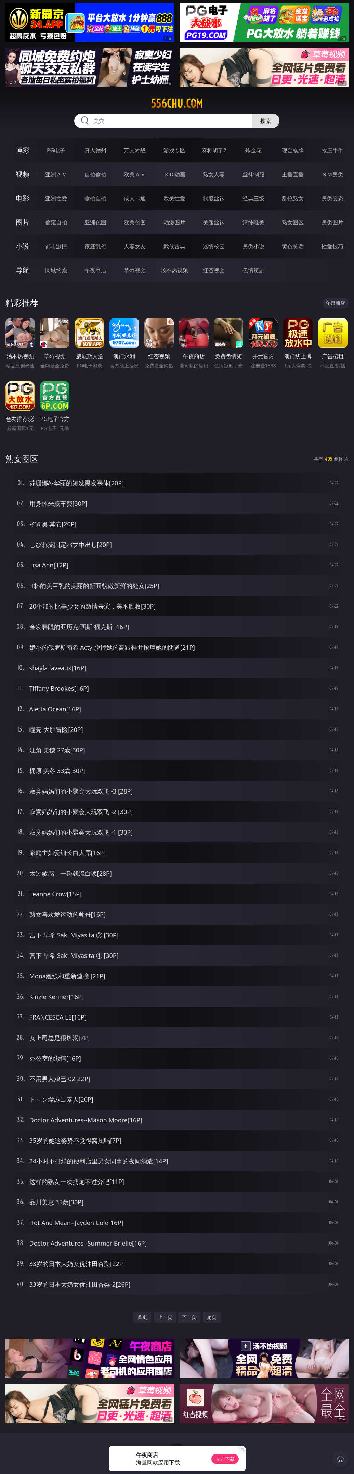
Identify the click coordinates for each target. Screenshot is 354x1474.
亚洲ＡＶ (56, 174)
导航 (22, 270)
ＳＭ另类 (332, 174)
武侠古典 (174, 246)
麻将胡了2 (213, 150)
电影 (22, 198)
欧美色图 (135, 222)
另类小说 (253, 246)
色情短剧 (253, 270)
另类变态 (332, 198)
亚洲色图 (95, 222)
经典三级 (253, 198)
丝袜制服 (253, 174)
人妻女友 (135, 246)
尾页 (212, 1317)
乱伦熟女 (293, 198)
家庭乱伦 (95, 246)
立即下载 (225, 1459)
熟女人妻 (214, 174)
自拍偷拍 (95, 174)
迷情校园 (214, 246)
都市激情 (56, 246)
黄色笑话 (293, 246)
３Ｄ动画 (174, 174)
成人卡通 (135, 198)
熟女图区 (293, 222)
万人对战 (135, 150)
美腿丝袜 (214, 222)
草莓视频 (135, 270)
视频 (22, 174)
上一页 (165, 1317)
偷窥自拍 (56, 222)
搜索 (265, 121)
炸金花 (253, 150)
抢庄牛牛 (332, 150)
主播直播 (293, 174)
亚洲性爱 (56, 198)
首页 (142, 1317)
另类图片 (332, 222)
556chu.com (177, 103)
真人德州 (95, 150)
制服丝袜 (214, 198)
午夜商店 (95, 270)
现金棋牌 (293, 150)
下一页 (189, 1317)
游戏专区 (174, 150)
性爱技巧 (332, 246)
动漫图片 (174, 222)
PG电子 (56, 150)
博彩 (22, 150)
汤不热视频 (174, 270)
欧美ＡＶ (135, 174)
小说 (22, 246)
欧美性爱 (174, 198)
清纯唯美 (253, 222)
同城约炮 (56, 270)
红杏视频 (214, 270)
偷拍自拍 (95, 198)
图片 (22, 222)
